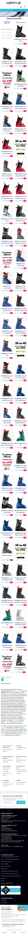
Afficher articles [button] (5, 683)
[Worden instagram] (3, 850)
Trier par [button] (20, 22)
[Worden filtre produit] (2, 22)
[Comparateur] (17, 7)
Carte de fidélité (5, 864)
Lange (7, 721)
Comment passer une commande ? (9, 873)
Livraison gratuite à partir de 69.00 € (10, 856)
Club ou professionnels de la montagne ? (11, 876)
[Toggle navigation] (2, 7)
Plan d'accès (4, 819)
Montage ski (4, 868)
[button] (6, 7)
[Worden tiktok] (1, 850)
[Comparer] (25, 30)
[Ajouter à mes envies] (25, 27)
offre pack (3, 727)
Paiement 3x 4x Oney (6, 861)
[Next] (7, 679)
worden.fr (8, 836)
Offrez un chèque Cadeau (7, 883)
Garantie (3, 878)
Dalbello (16, 720)
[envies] (13, 7)
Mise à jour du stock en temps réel (9, 871)
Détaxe (2, 880)
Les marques (4, 902)
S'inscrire (20, 802)
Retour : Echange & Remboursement (10, 859)
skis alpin (17, 691)
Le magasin (4, 900)
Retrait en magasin (5, 866)
